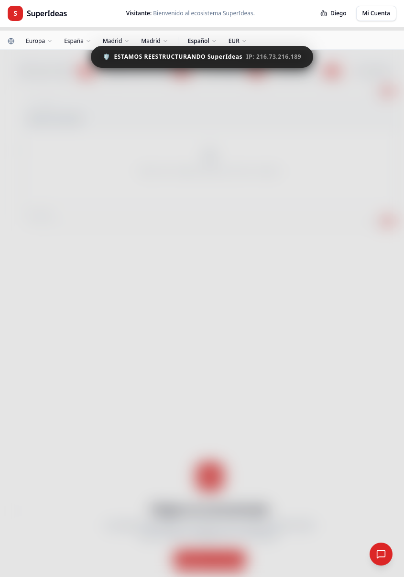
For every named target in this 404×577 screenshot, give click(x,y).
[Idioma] (202, 41)
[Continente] (39, 41)
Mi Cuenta (376, 13)
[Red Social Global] (381, 554)
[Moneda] (238, 41)
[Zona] (116, 41)
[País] (77, 41)
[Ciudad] (154, 41)
